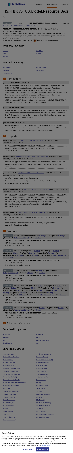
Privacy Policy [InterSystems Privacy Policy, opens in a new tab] (46, 448)
